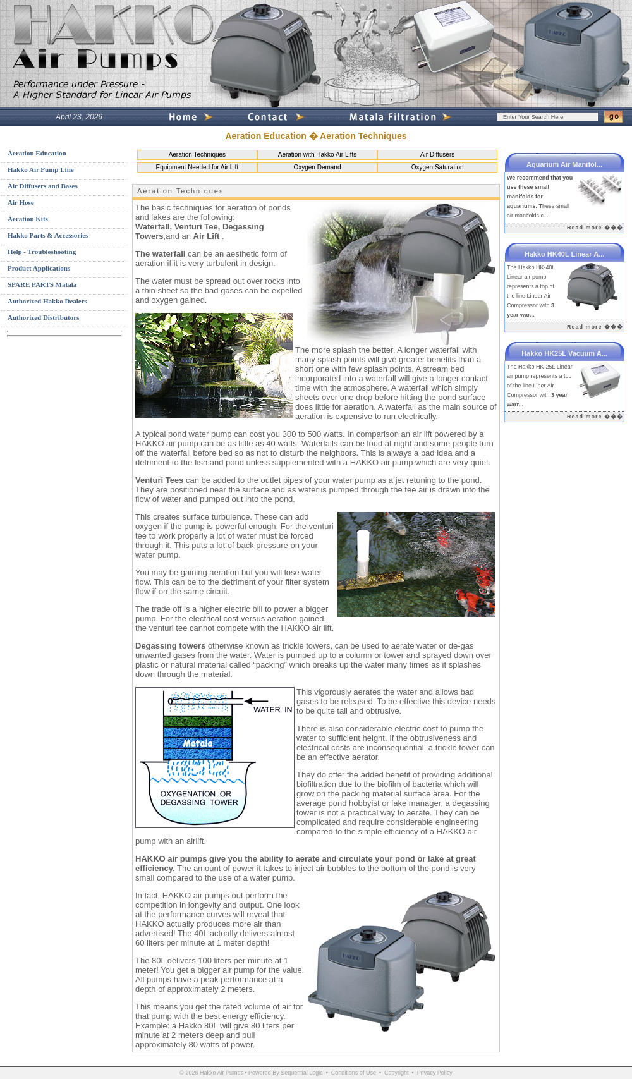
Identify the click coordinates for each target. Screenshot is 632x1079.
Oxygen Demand (317, 167)
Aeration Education (265, 136)
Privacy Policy (435, 1073)
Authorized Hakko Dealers (47, 301)
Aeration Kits (28, 219)
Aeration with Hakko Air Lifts (317, 154)
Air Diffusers (437, 154)
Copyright (396, 1073)
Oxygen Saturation (437, 167)
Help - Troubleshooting (42, 251)
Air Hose (21, 202)
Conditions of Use (353, 1073)
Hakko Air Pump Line (41, 169)
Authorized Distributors (43, 317)
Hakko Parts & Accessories (48, 235)
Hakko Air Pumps (221, 1073)
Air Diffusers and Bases (43, 186)
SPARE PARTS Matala (42, 284)
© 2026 (188, 1073)
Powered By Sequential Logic (285, 1073)
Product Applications (39, 268)
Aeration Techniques (197, 154)
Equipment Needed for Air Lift (197, 167)
